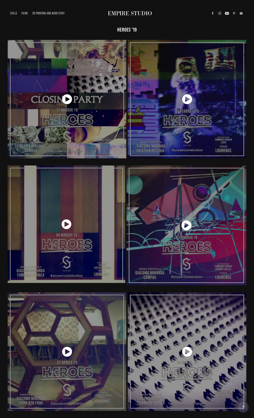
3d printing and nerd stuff (48, 13)
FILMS (24, 13)
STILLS (13, 13)
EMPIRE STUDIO (130, 13)
